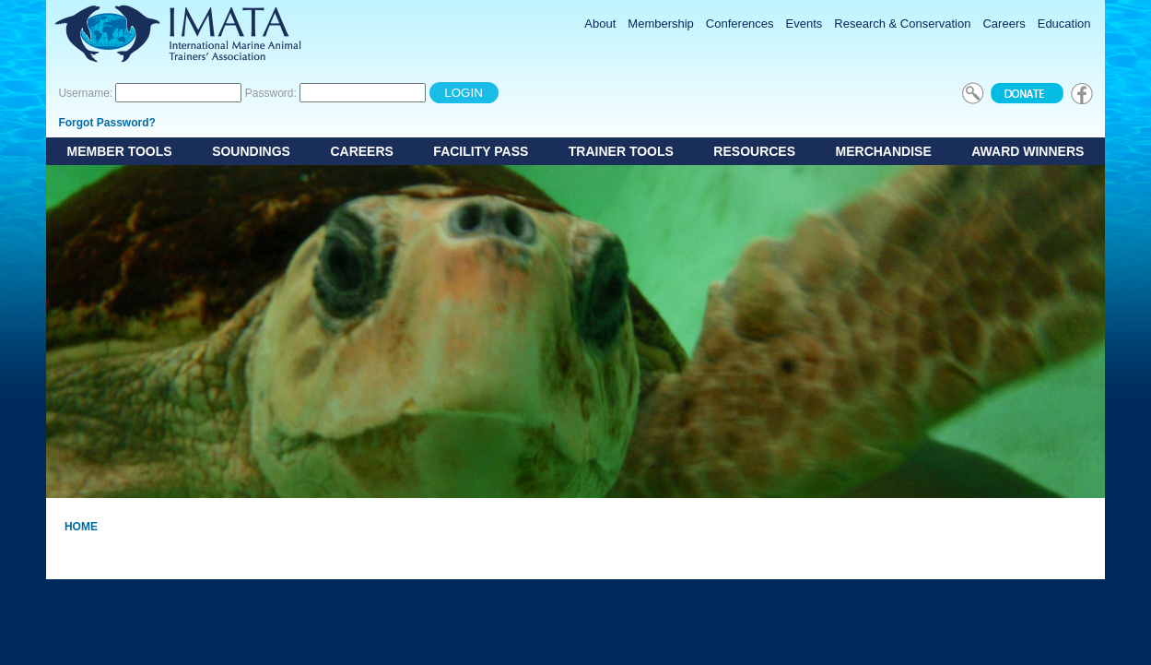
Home (81, 526)
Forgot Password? (106, 122)
